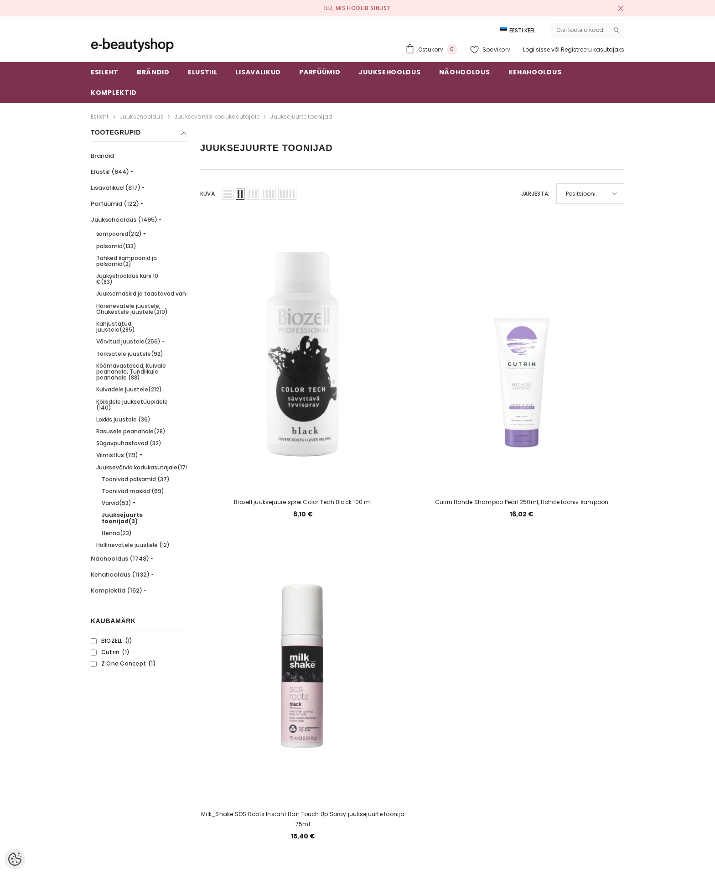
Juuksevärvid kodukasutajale (216, 116)
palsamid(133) (116, 246)
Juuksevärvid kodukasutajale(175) (144, 467)
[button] (227, 194)
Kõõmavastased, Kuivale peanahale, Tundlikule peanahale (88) (131, 371)
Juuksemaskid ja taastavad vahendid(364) (157, 293)
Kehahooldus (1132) (120, 574)
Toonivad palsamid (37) (136, 479)
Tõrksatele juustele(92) (129, 354)
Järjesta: (535, 194)
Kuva (207, 194)
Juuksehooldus (141, 116)
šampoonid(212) (119, 234)
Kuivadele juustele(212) (129, 389)
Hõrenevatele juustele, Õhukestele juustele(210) (132, 309)
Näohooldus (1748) (120, 558)
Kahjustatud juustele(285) (115, 326)
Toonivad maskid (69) (133, 491)
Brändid (102, 155)
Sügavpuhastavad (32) (128, 443)
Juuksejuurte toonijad (301, 116)
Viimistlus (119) (117, 455)
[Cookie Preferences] (15, 859)
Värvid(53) (116, 503)
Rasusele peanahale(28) (131, 431)
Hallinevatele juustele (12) (133, 545)
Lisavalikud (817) (115, 187)
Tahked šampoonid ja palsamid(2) (126, 261)
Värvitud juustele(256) (128, 341)
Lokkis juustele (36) (123, 419)
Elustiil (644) (110, 171)
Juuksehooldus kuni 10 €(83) (127, 279)
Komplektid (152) (116, 590)
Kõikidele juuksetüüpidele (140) (132, 404)
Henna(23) (117, 533)
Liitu (573, 761)
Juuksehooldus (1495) (124, 219)
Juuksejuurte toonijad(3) (122, 518)
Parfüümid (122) (115, 203)
